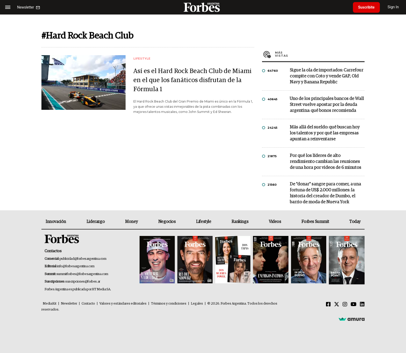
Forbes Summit (315, 222)
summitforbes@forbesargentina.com (82, 274)
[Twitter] (336, 304)
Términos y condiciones (168, 303)
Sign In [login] (393, 7)
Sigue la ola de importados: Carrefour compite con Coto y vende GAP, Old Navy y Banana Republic (326, 76)
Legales (197, 303)
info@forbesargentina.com (76, 266)
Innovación (56, 222)
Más (320, 54)
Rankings (239, 222)
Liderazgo (95, 222)
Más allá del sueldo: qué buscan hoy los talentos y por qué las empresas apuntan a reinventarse (325, 133)
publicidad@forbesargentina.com (83, 259)
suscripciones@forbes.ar (82, 281)
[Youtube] (354, 304)
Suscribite (366, 7)
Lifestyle (203, 222)
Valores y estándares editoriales (123, 303)
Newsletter (69, 303)
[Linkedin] (362, 304)
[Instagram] (345, 304)
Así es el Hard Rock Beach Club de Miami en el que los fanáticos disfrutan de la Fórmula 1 (192, 80)
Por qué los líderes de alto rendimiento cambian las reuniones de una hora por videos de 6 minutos (325, 162)
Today (354, 222)
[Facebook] (328, 304)
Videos (275, 222)
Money (131, 222)
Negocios (167, 222)
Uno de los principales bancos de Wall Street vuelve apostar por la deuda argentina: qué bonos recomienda (327, 105)
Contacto (88, 303)
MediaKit (49, 303)
